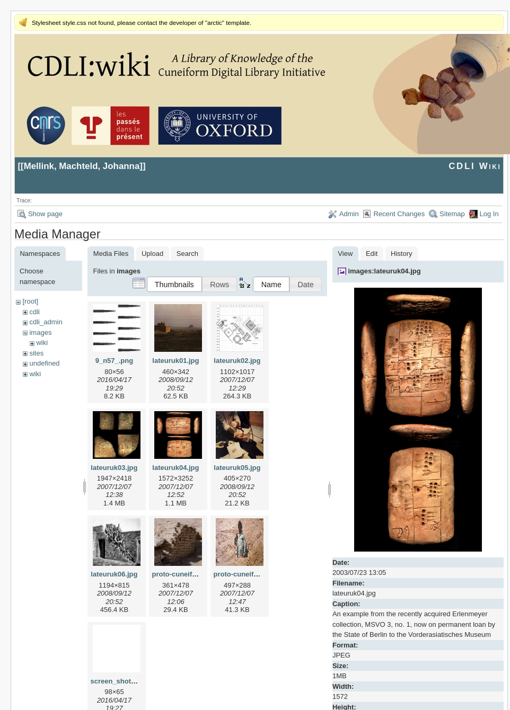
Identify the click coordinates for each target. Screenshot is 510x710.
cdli (34, 312)
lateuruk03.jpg (114, 468)
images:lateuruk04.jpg (384, 271)
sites (36, 353)
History (401, 254)
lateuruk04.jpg (175, 468)
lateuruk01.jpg (175, 361)
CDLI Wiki (475, 166)
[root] (30, 301)
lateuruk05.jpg (237, 468)
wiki (42, 343)
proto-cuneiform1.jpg (186, 574)
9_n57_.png (114, 361)
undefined (44, 363)
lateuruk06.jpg (114, 574)
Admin (349, 214)
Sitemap (452, 214)
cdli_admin (45, 322)
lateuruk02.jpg (237, 361)
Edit (371, 254)
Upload (152, 254)
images (40, 332)
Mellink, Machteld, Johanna (82, 166)
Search (187, 254)
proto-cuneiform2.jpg (248, 574)
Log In (489, 214)
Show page (45, 214)
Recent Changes (399, 214)
